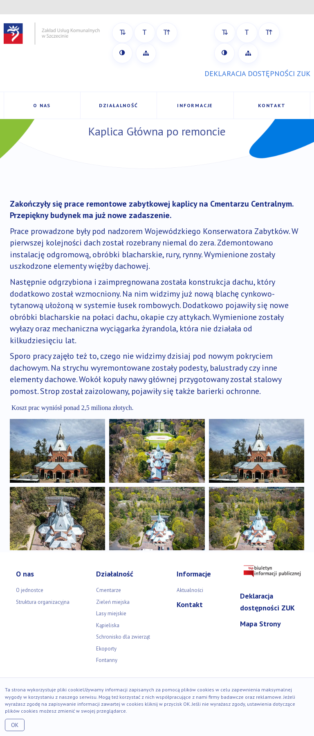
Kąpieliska (107, 625)
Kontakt (272, 105)
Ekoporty (106, 648)
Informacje (195, 105)
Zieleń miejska (113, 602)
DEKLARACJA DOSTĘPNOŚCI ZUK (257, 73)
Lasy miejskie (111, 613)
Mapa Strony (260, 623)
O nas (42, 105)
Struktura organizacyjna (43, 602)
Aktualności (190, 590)
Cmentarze (108, 590)
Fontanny (106, 660)
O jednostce (29, 590)
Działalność (118, 105)
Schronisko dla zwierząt (123, 636)
